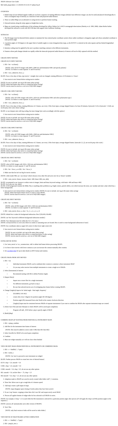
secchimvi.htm (11, 251)
